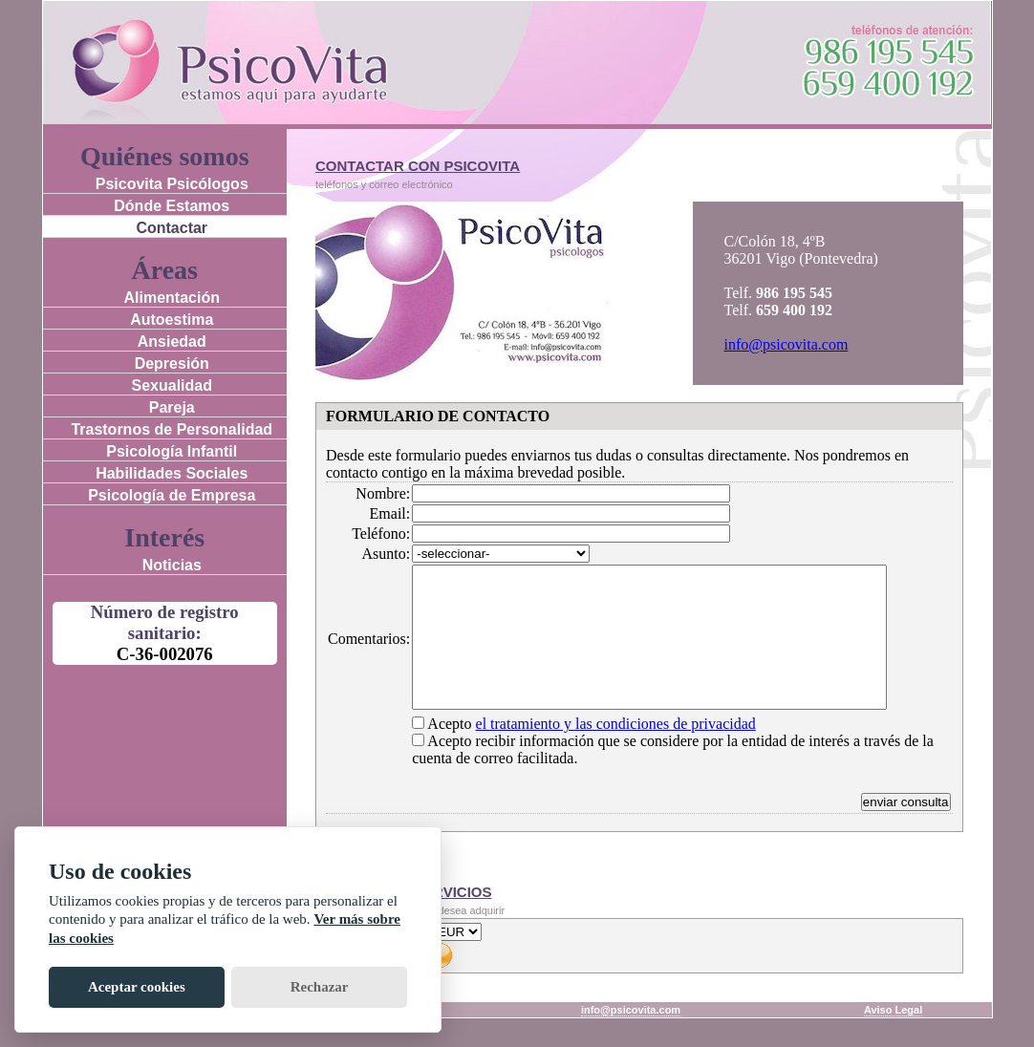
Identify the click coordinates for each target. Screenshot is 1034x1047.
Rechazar (320, 986)
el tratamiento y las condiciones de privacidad (616, 752)
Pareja (172, 407)
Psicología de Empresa (171, 495)
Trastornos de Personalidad (171, 429)
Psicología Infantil (171, 451)
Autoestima (171, 319)
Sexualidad (172, 385)
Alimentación (172, 297)
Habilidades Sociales (172, 473)
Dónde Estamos (171, 206)
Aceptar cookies (136, 986)
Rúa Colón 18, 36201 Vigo (255, 1038)
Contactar (171, 228)
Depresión (172, 363)
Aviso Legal (893, 1038)
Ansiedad (172, 341)
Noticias (172, 565)
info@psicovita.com (786, 344)
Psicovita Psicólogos (172, 184)
